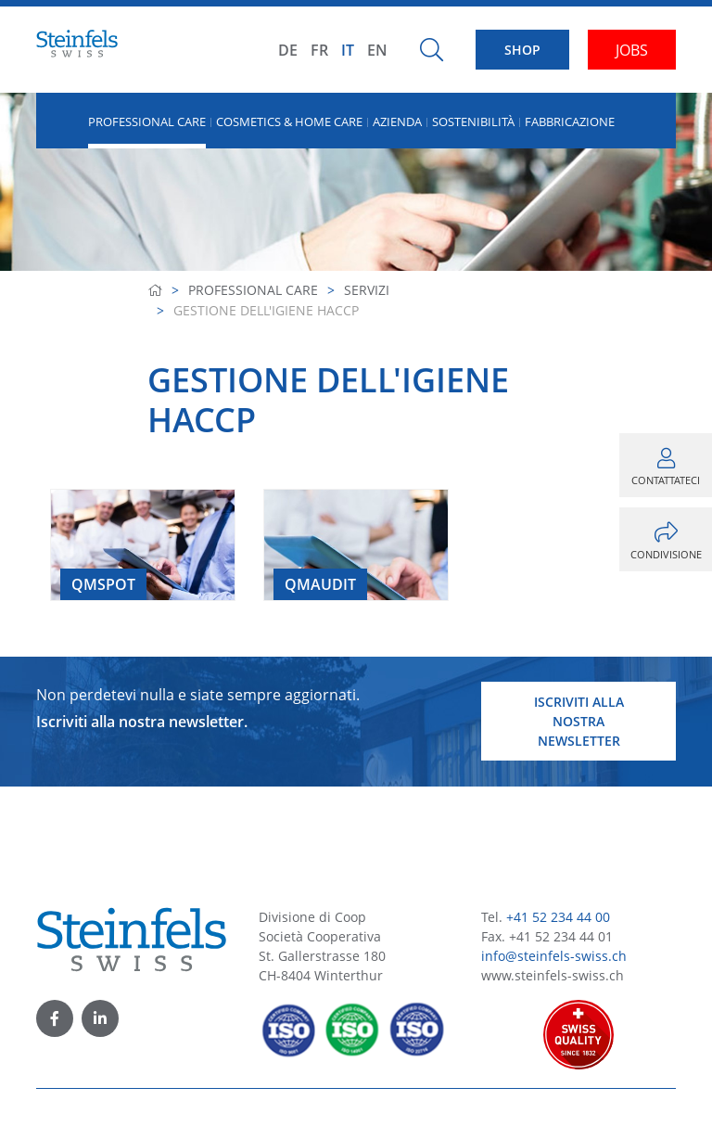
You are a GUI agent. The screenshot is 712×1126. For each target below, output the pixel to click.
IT (347, 50)
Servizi (366, 290)
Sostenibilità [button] (473, 121)
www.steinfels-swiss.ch (552, 975)
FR (319, 50)
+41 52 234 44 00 (558, 917)
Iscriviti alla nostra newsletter (579, 721)
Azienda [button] (397, 121)
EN (377, 50)
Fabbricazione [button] (570, 121)
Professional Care (253, 290)
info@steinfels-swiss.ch (554, 956)
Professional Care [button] (147, 121)
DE (288, 50)
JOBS (632, 50)
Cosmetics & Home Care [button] (289, 121)
